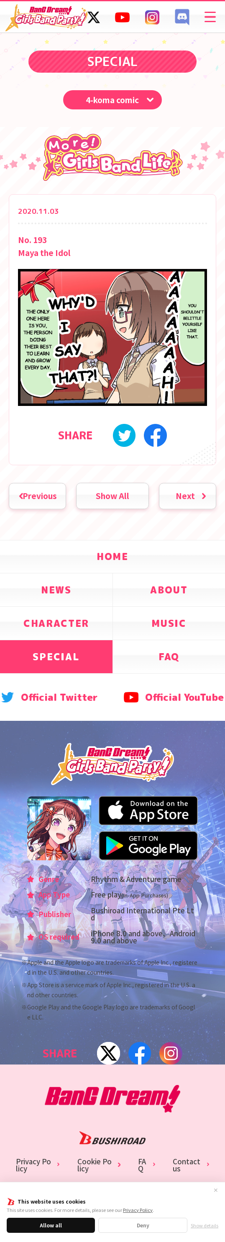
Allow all (51, 1225)
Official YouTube (184, 697)
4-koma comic (112, 99)
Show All (112, 495)
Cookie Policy (94, 1165)
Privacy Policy (138, 1210)
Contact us (186, 1165)
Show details (204, 1225)
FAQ (142, 1165)
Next (185, 495)
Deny (143, 1225)
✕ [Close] (215, 1190)
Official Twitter (59, 697)
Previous (39, 495)
